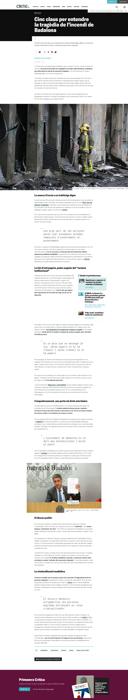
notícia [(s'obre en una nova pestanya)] (84, 618)
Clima (50, 6)
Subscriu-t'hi (112, 1)
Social (44, 6)
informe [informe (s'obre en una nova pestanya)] (87, 259)
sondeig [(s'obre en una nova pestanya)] (44, 453)
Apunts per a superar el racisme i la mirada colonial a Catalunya (95, 282)
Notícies (37, 13)
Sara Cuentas (89, 287)
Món (64, 6)
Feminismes (57, 6)
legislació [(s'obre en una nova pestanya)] (39, 422)
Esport (70, 6)
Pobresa (71, 650)
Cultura (78, 6)
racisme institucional (83, 650)
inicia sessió (50, 689)
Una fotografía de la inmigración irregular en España (64, 330)
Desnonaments (44, 650)
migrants (63, 650)
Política (37, 6)
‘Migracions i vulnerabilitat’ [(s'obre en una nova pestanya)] (57, 385)
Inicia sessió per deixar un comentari (48, 659)
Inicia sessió (123, 1)
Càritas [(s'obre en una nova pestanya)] (64, 210)
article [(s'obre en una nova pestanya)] (70, 583)
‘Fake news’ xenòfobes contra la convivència (94, 314)
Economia (86, 6)
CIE (36, 650)
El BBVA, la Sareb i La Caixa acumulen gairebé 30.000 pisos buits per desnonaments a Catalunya (95, 297)
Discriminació (54, 650)
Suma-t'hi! (24, 689)
